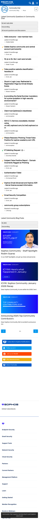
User (33, 3)
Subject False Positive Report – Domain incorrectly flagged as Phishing (20, 161)
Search (30, 3)
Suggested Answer (2, 47)
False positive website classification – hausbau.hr (19, 70)
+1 (24, 150)
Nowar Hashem (10, 91)
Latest (11, 40)
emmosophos (10, 116)
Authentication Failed (12, 173)
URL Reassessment (11, 359)
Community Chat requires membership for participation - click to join (19, 515)
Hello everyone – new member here (18, 37)
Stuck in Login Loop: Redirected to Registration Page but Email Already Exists (18, 83)
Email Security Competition (15, 195)
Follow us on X (9, 348)
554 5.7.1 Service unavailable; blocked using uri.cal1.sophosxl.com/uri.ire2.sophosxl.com (21, 124)
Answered (2, 150)
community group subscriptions (17, 205)
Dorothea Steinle (11, 156)
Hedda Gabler (10, 42)
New (36, 9)
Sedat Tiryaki (10, 64)
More (24, 10)
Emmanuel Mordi (11, 178)
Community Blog (14, 10)
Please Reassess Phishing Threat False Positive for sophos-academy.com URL (19, 139)
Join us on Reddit (10, 354)
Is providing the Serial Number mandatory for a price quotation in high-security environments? (21, 98)
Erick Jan (9, 54)
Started (11, 208)
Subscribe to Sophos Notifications (16, 341)
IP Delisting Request (12, 150)
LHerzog (8, 210)
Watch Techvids (10, 365)
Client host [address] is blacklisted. (18, 111)
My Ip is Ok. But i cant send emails (17, 59)
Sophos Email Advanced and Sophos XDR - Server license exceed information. (20, 184)
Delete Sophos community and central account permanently (19, 48)
